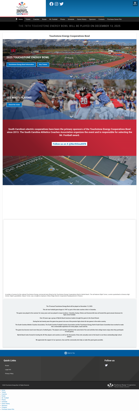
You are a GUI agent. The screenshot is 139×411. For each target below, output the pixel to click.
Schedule (71, 19)
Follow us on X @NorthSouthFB (69, 144)
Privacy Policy (9, 373)
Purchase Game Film (114, 19)
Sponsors (92, 19)
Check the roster (14, 105)
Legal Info (8, 369)
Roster (44, 19)
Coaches (36, 19)
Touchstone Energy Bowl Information (21, 64)
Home (21, 19)
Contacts (101, 19)
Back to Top (71, 353)
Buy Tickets (43, 64)
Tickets (28, 19)
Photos (62, 19)
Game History (81, 19)
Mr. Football (53, 19)
